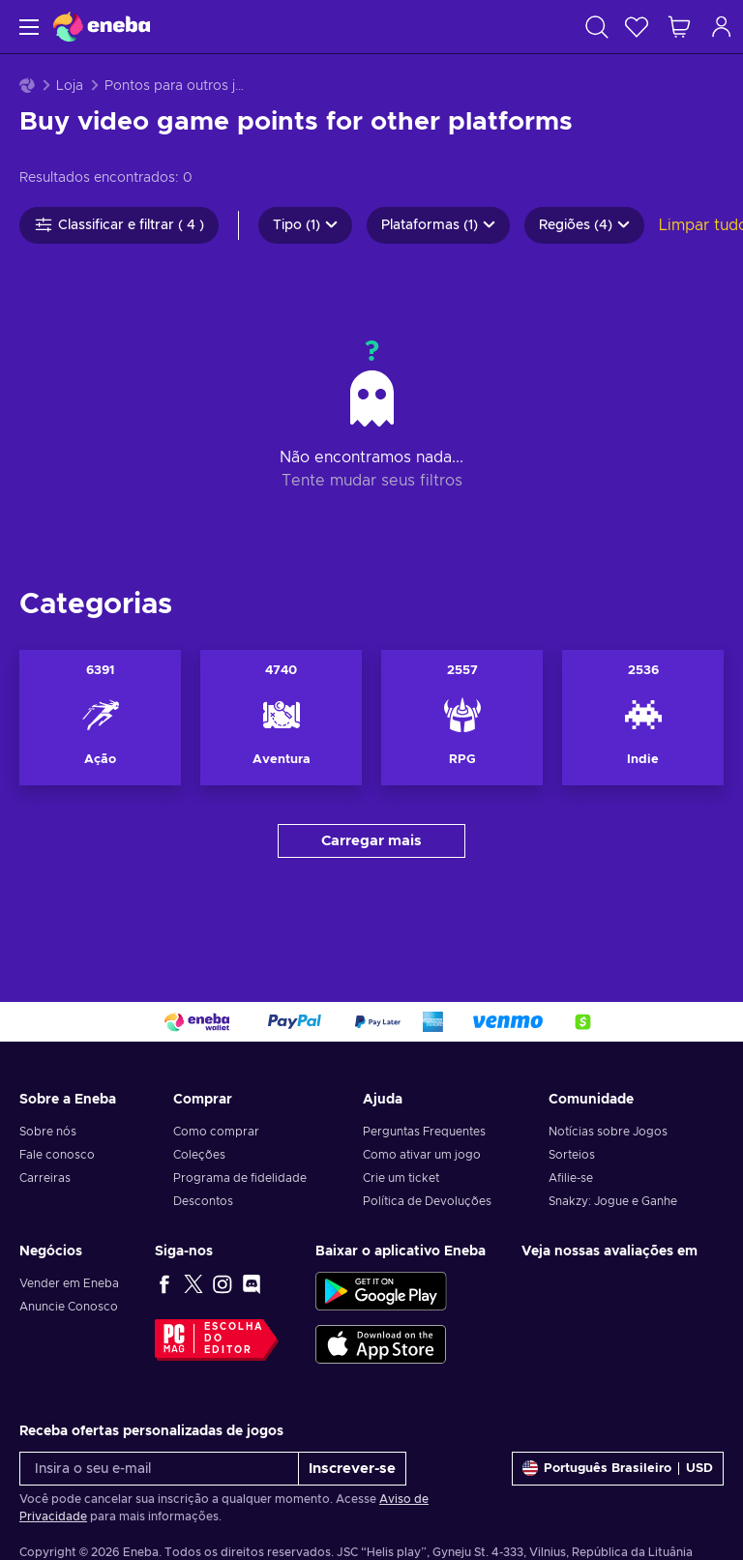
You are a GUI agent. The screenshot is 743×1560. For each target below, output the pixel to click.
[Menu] (26, 26)
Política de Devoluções (427, 1201)
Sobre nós (47, 1131)
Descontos (203, 1201)
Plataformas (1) (438, 225)
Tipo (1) (305, 225)
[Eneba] (101, 27)
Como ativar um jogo (422, 1155)
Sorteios (572, 1155)
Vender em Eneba (69, 1283)
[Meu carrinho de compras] (679, 26)
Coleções (199, 1155)
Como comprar (216, 1131)
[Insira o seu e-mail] (159, 1469)
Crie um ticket (401, 1178)
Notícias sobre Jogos (608, 1131)
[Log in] (721, 26)
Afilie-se (571, 1178)
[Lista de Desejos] (636, 26)
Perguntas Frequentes (424, 1131)
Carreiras (45, 1178)
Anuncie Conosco (68, 1306)
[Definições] (618, 1469)
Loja (69, 86)
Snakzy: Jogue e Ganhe (613, 1201)
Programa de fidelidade (240, 1178)
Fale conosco (57, 1155)
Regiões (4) (584, 225)
